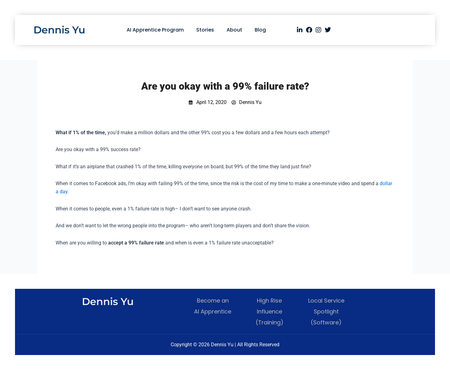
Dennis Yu (59, 30)
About (234, 29)
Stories (205, 29)
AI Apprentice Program (155, 29)
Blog (260, 29)
